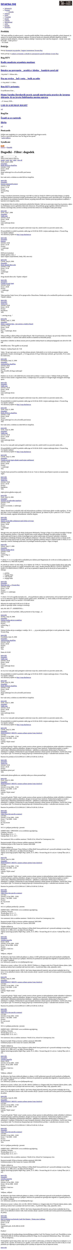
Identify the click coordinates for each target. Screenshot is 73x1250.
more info (4, 180)
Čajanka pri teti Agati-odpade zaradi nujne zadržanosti (17, 460)
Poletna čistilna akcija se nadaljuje (11, 620)
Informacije (8, 8)
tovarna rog (8, 3)
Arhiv (6, 24)
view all (19, 160)
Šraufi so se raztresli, (11, 118)
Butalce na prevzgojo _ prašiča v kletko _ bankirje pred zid (29, 70)
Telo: (2, 174)
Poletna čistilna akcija (7, 549)
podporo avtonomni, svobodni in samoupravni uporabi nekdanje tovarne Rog (35, 54)
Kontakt (7, 25)
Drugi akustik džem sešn (8, 265)
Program (7, 10)
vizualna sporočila (6, 940)
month (3, 160)
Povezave (7, 27)
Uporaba (11, 12)
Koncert (3, 241)
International (8, 22)
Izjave (6, 15)
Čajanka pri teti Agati (7, 283)
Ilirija (3, 122)
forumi (7, 19)
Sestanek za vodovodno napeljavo (11, 500)
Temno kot (4, 303)
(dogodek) (4, 163)
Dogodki (9, 147)
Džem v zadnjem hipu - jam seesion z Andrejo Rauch (17, 324)
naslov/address (6, 138)
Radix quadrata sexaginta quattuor (18, 62)
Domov (3, 147)
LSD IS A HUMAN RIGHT (14, 105)
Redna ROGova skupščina (9, 165)
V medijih (8, 17)
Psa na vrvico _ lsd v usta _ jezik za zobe (20, 78)
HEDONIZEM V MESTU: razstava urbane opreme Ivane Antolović (21, 733)
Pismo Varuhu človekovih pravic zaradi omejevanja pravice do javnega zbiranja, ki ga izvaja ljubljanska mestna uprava (35, 95)
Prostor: (3, 170)
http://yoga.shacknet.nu (24, 234)
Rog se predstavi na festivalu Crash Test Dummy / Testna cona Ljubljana (23, 1219)
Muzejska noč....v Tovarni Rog (10, 585)
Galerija (7, 20)
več (2, 109)
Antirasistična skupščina (8, 364)
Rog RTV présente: (10, 86)
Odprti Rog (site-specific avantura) (11, 814)
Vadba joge (4, 216)
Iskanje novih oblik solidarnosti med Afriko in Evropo (17, 521)
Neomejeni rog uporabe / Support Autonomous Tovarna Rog (24, 50)
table (14, 160)
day (11, 160)
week (7, 160)
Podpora (7, 13)
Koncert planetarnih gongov (9, 184)
